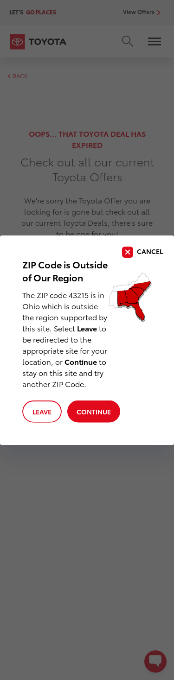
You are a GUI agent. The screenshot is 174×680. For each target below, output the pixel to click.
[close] (142, 252)
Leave (42, 411)
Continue (94, 411)
